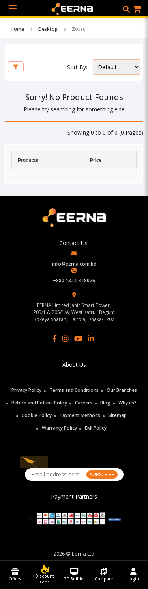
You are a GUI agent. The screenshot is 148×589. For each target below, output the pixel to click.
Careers (83, 402)
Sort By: (77, 67)
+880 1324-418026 (74, 280)
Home (17, 29)
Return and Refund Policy (39, 402)
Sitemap (117, 415)
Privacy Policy (26, 390)
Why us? (127, 402)
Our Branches (122, 390)
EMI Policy (96, 428)
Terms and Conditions (74, 390)
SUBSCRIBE (102, 474)
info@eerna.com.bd (74, 263)
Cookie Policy (37, 415)
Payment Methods (80, 415)
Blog (105, 402)
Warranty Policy (59, 428)
